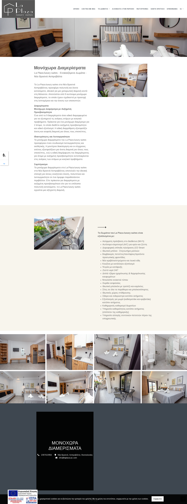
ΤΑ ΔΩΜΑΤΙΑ (103, 9)
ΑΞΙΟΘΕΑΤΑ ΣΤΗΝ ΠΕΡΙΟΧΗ (123, 9)
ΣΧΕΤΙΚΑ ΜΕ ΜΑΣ (88, 9)
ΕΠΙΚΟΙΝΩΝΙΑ (172, 9)
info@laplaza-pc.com (68, 458)
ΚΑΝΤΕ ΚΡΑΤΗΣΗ (157, 9)
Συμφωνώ (157, 499)
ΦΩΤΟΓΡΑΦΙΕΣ (142, 9)
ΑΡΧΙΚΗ (76, 9)
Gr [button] (181, 9)
